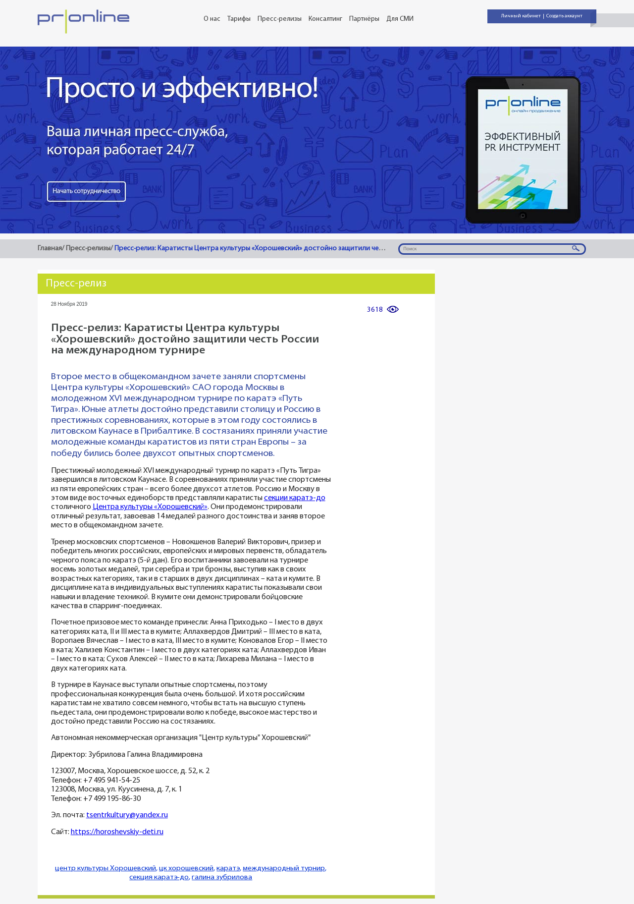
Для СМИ (400, 19)
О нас (212, 19)
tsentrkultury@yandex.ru (127, 815)
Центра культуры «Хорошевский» (150, 507)
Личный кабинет (521, 16)
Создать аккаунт (564, 16)
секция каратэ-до (159, 877)
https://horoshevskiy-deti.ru (117, 832)
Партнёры (364, 19)
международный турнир (284, 868)
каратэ (228, 868)
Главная (50, 248)
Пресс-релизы (280, 19)
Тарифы (239, 19)
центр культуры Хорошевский (105, 868)
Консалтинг (325, 19)
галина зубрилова (222, 877)
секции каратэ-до (294, 498)
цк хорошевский (186, 868)
